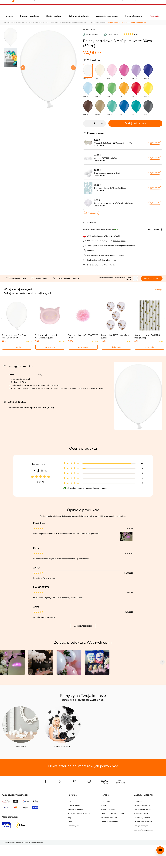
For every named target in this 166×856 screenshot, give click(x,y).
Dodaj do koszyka (135, 128)
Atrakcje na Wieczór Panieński (79, 824)
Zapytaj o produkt (113, 39)
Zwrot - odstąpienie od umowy (112, 824)
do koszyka (16, 358)
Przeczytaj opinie (119, 245)
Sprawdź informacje (127, 250)
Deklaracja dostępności (109, 832)
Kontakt (104, 816)
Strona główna (9, 27)
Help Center (105, 812)
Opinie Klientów (74, 816)
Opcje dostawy (153, 234)
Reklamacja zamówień (109, 828)
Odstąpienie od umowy (142, 820)
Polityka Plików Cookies (143, 832)
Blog (69, 828)
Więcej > (158, 294)
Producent (90, 255)
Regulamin (138, 812)
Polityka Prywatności (142, 828)
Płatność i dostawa (108, 820)
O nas (70, 812)
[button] (136, 10)
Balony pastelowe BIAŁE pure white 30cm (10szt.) (15, 347)
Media (70, 832)
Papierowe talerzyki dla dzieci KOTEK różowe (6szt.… (47, 347)
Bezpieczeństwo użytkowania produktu (101, 264)
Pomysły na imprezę (75, 820)
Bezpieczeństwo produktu (143, 841)
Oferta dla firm (110, 269)
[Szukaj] (77, 11)
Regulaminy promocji (142, 816)
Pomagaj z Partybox (141, 837)
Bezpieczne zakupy (141, 824)
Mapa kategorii (73, 837)
